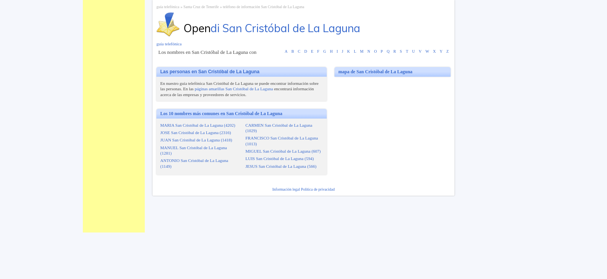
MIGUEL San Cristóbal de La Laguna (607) (283, 151)
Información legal (286, 189)
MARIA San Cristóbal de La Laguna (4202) (197, 125)
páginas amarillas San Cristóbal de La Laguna (234, 88)
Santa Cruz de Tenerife (201, 7)
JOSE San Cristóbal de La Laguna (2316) (195, 132)
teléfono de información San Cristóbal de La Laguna (263, 7)
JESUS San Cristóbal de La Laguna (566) (280, 166)
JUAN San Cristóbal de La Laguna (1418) (196, 140)
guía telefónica (167, 7)
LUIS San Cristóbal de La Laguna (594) (279, 158)
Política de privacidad (317, 189)
